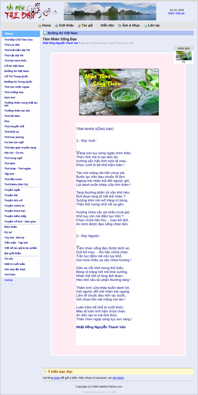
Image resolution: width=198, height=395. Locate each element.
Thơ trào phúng (14, 137)
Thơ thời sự (11, 131)
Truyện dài (11, 195)
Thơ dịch (9, 163)
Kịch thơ (9, 97)
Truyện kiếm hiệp (15, 216)
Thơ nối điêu (12, 115)
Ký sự (8, 232)
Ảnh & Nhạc (129, 25)
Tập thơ (9, 173)
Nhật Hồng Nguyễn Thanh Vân (60, 43)
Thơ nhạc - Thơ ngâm (17, 168)
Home (44, 25)
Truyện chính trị (14, 205)
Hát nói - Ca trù (13, 152)
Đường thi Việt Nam (16, 71)
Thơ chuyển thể (14, 126)
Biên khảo (10, 226)
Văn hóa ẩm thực (15, 269)
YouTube (9, 274)
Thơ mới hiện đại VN (17, 50)
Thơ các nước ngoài (16, 86)
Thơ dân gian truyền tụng (20, 147)
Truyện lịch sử (13, 200)
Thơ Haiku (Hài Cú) (16, 184)
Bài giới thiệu (12, 253)
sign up (180, 12)
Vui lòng (48, 377)
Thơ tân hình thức (15, 60)
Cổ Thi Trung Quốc (16, 76)
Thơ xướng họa (13, 92)
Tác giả (85, 25)
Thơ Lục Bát (12, 44)
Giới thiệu (64, 25)
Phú (6, 121)
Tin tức (8, 258)
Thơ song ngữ (13, 158)
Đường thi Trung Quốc (18, 81)
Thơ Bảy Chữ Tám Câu (18, 39)
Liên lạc (152, 25)
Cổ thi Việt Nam (14, 65)
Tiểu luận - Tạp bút (16, 242)
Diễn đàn (105, 25)
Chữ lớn (9, 280)
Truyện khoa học (14, 210)
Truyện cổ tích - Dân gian (20, 221)
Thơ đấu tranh (13, 179)
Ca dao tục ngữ (14, 142)
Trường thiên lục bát (17, 110)
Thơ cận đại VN (13, 55)
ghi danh (118, 377)
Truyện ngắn (12, 189)
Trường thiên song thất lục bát (21, 104)
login (171, 12)
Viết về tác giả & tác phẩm (20, 248)
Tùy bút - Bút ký (14, 237)
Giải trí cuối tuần (14, 264)
